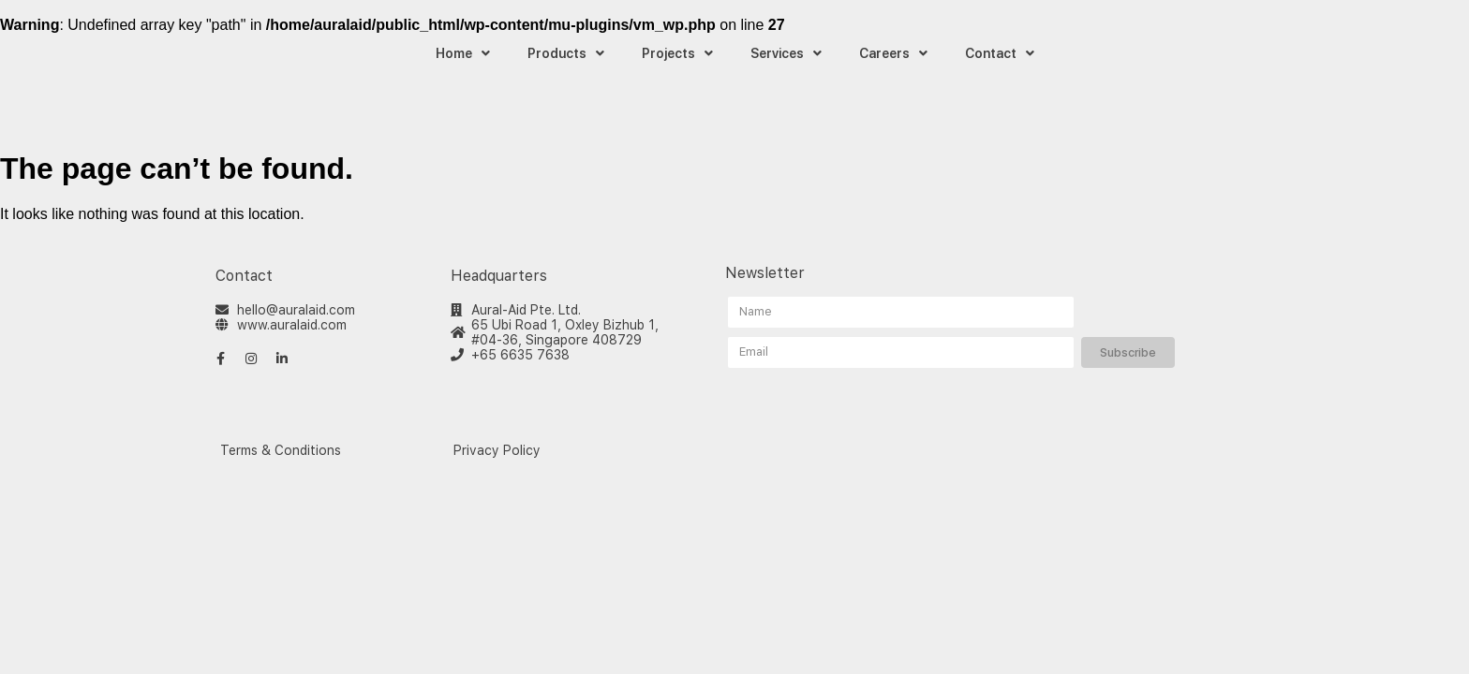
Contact (999, 53)
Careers (893, 53)
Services (786, 53)
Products (565, 53)
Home (463, 53)
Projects (677, 53)
